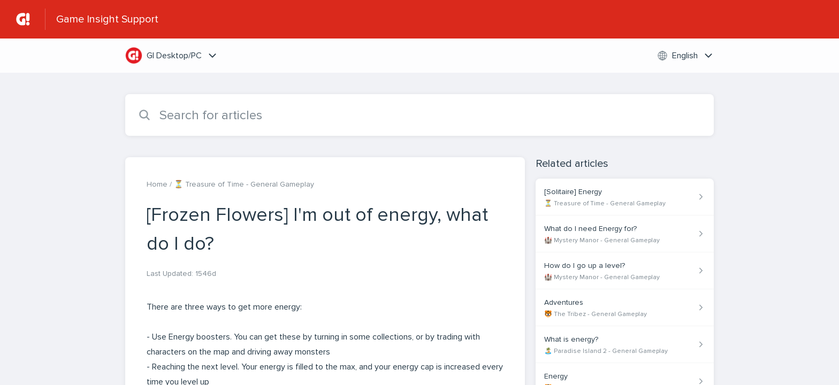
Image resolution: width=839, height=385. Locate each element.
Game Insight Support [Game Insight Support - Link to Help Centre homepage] (107, 19)
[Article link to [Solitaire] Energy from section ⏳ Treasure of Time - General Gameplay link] (625, 197)
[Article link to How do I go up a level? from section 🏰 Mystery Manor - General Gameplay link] (625, 270)
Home (157, 184)
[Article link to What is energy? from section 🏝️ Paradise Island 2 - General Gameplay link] (625, 344)
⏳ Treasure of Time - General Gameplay (244, 184)
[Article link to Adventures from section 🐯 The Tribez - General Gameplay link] (625, 307)
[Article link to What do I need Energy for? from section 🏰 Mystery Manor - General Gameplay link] (625, 233)
